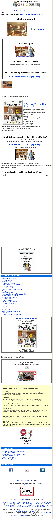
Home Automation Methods (10, 305)
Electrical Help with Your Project (32, 14)
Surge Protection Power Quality (11, 311)
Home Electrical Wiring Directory (15, 11)
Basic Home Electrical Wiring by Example (25, 77)
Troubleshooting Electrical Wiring (12, 314)
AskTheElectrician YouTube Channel (28, 506)
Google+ (42, 506)
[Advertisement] (25, 197)
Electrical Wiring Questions (10, 459)
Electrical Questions (23, 480)
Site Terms (5, 502)
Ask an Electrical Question (27, 485)
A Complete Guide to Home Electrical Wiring (35, 105)
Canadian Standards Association (25, 511)
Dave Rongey (40, 29)
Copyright (15, 499)
